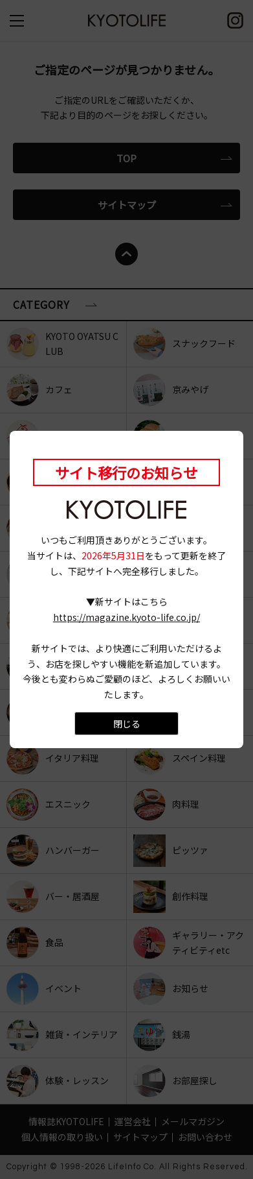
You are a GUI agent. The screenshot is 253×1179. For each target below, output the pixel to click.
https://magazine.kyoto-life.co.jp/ (126, 617)
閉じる (126, 723)
